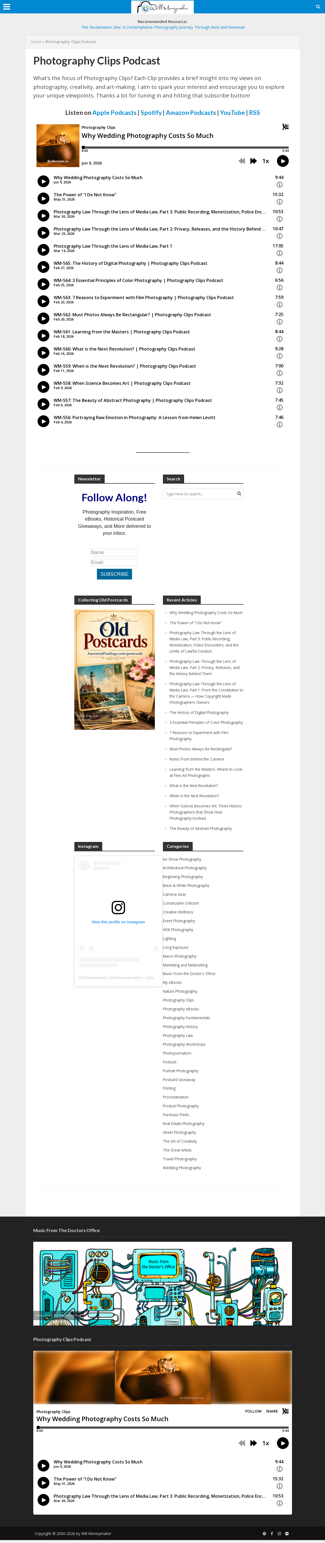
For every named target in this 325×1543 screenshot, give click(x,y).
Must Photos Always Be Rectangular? (204, 762)
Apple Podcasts (114, 112)
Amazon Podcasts (191, 112)
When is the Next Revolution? (197, 808)
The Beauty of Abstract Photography (204, 839)
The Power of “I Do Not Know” (198, 628)
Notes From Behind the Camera (199, 772)
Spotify (151, 112)
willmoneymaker (127, 989)
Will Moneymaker (93, 989)
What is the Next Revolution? (196, 798)
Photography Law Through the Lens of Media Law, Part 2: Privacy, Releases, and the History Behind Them (205, 671)
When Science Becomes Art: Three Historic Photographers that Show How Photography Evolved (206, 824)
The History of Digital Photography (202, 721)
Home (36, 41)
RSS (254, 112)
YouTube (232, 112)
